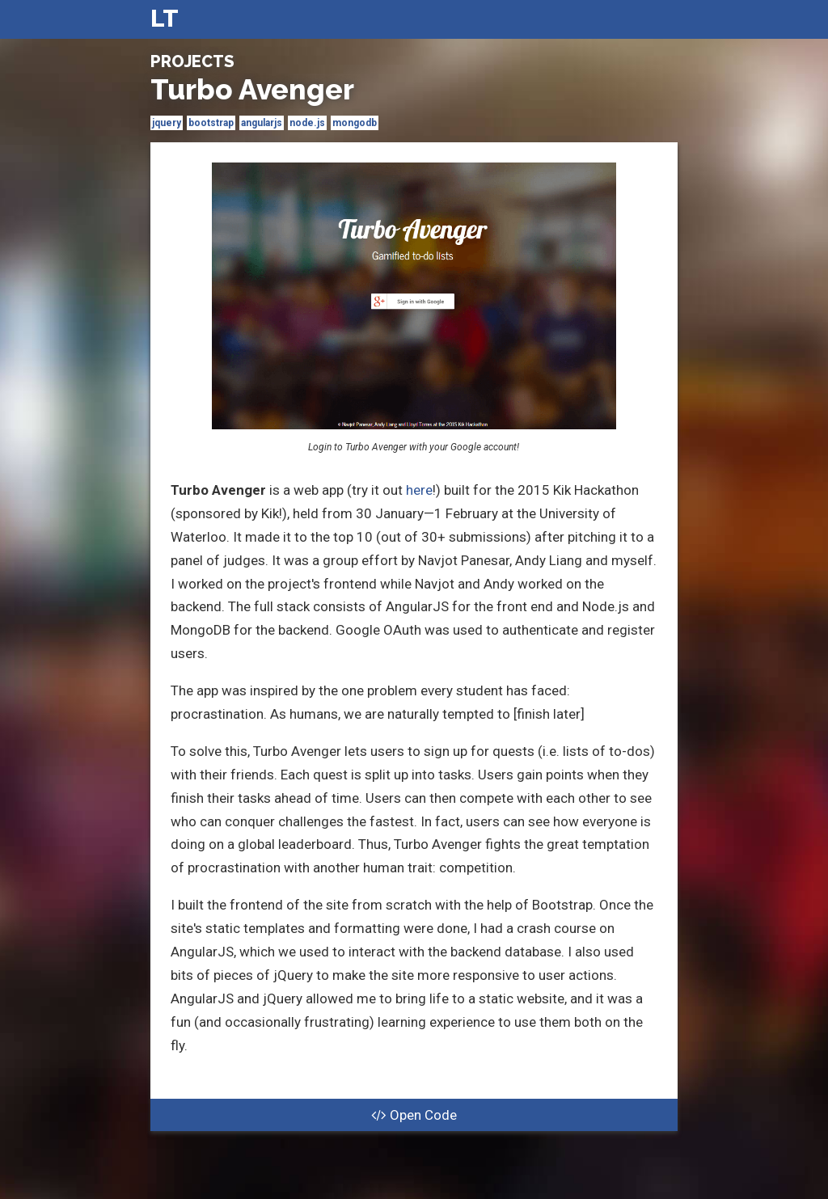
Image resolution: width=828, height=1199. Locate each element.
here (419, 490)
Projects (192, 61)
